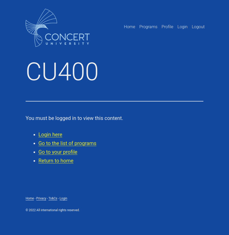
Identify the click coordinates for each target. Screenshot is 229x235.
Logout (198, 26)
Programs (148, 26)
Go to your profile (57, 152)
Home (129, 26)
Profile (167, 26)
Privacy (41, 198)
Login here (50, 134)
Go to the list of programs (67, 143)
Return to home (56, 161)
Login (183, 26)
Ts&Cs (52, 198)
